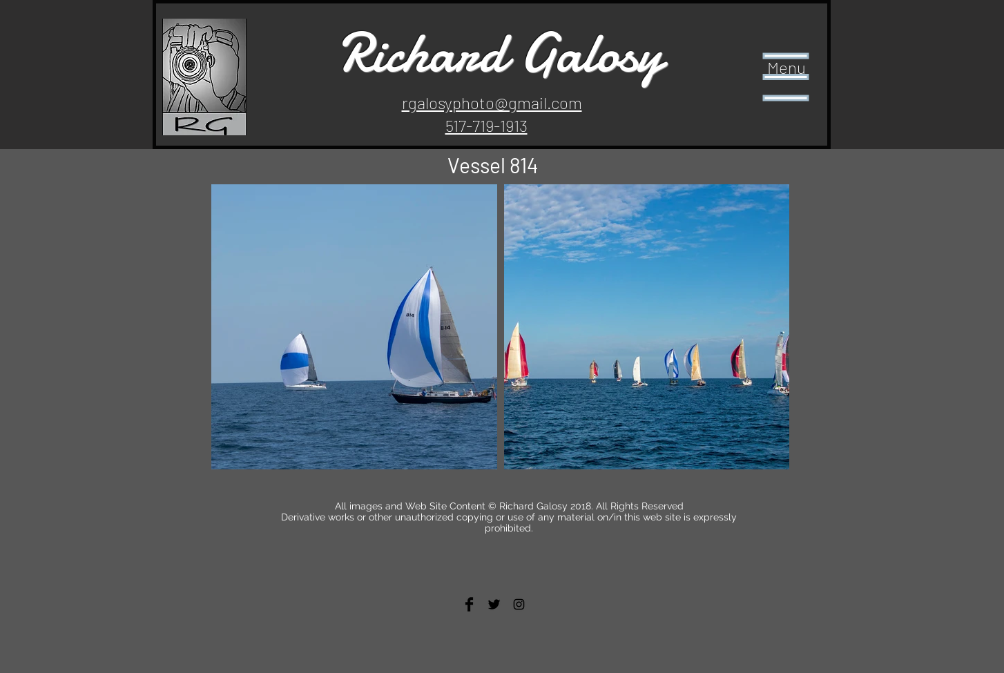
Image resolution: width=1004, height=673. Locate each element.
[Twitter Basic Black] (494, 604)
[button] (786, 77)
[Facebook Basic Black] (469, 604)
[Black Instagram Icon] (519, 604)
